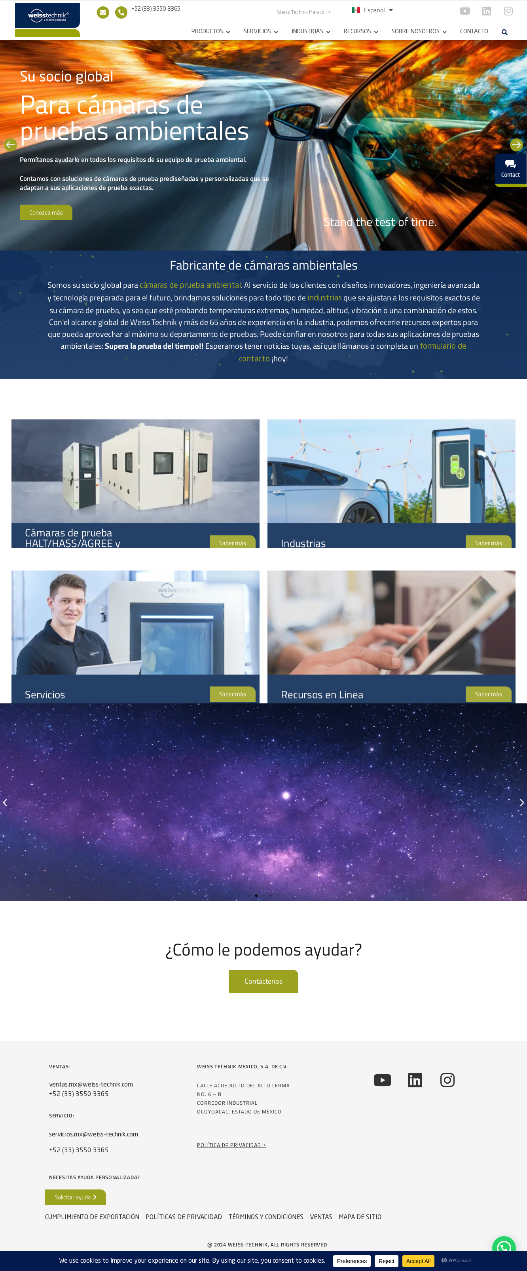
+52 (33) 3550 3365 (79, 1094)
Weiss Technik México (304, 12)
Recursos (357, 32)
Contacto (474, 32)
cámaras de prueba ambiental (190, 286)
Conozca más (46, 212)
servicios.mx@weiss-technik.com (93, 1135)
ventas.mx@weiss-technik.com (91, 1085)
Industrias (307, 32)
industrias (324, 298)
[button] (504, 32)
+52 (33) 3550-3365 (155, 9)
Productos (207, 32)
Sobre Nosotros (416, 32)
